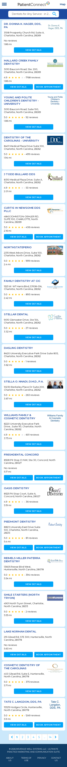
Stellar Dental (16, 314)
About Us (10, 759)
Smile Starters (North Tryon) (21, 596)
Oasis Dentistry (16, 488)
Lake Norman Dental (20, 631)
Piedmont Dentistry (20, 521)
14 (50, 737)
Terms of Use (26, 759)
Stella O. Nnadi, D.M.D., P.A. (23, 381)
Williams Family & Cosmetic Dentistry (19, 416)
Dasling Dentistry (18, 348)
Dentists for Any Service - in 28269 (32, 14)
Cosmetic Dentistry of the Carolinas (22, 666)
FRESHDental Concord (21, 454)
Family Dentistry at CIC (22, 281)
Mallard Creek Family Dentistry (21, 62)
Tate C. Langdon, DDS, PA (22, 701)
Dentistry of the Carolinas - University (21, 139)
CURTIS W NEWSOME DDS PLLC (22, 209)
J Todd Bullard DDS (19, 174)
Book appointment (48, 87)
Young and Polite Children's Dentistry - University (21, 100)
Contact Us (56, 759)
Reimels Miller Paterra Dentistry (22, 559)
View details (33, 50)
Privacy (41, 758)
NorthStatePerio (18, 247)
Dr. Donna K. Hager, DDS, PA (22, 25)
